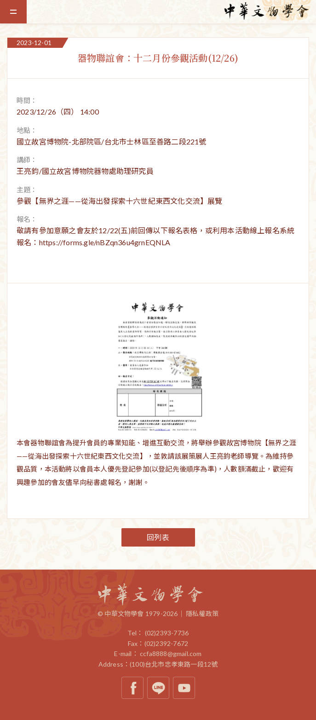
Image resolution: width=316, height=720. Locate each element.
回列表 (158, 537)
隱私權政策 (202, 613)
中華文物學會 (270, 11)
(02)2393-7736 (167, 633)
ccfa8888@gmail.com (171, 653)
